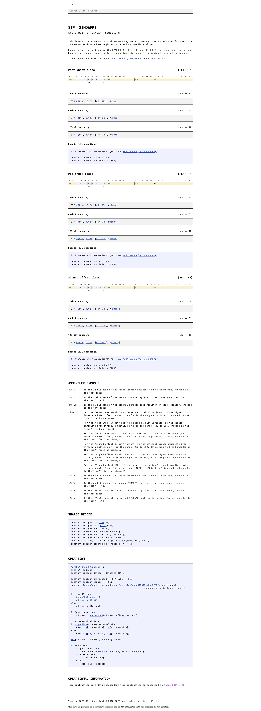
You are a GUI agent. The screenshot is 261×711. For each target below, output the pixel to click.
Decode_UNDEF (147, 151)
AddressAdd (96, 615)
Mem (73, 639)
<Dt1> (79, 118)
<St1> (79, 101)
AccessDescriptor (93, 585)
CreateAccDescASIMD (131, 585)
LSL (109, 540)
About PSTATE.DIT (174, 685)
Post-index (119, 58)
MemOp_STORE (151, 585)
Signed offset (156, 58)
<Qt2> (89, 134)
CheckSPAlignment (87, 597)
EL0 (130, 579)
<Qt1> (79, 134)
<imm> (114, 101)
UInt (101, 522)
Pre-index (135, 58)
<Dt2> (89, 118)
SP (91, 600)
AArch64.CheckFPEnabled (85, 567)
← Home (72, 4)
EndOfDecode (130, 151)
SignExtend (119, 540)
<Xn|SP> (101, 101)
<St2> (89, 101)
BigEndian (81, 624)
